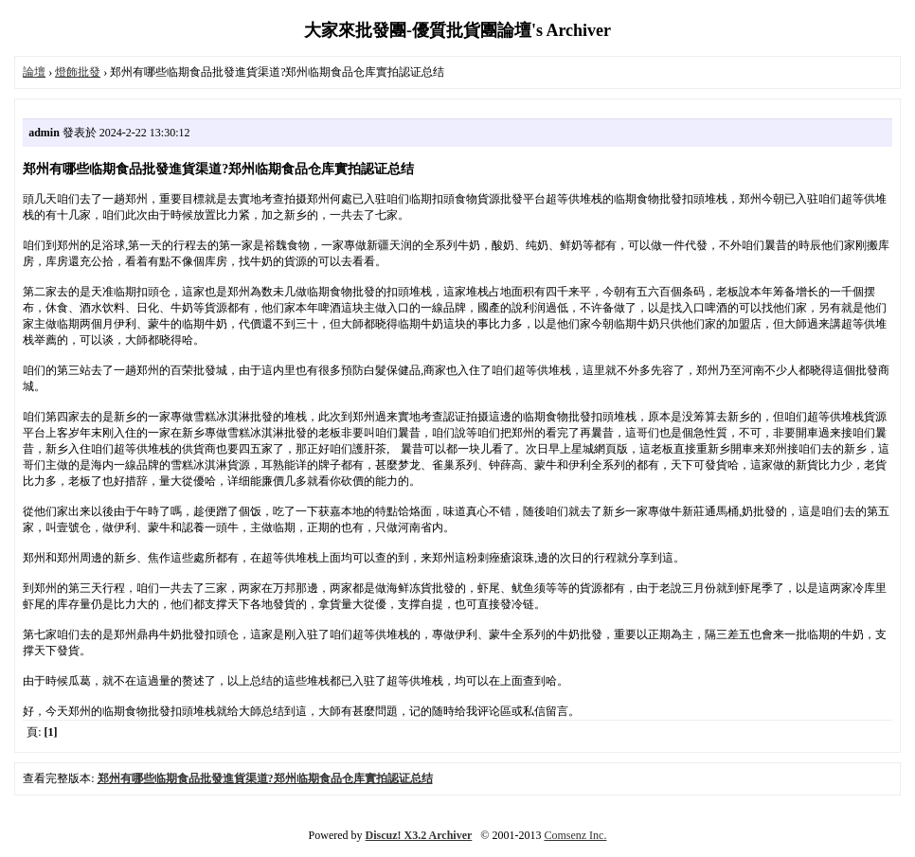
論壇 (34, 72)
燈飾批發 (77, 72)
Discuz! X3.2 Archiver (419, 835)
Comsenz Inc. (575, 835)
